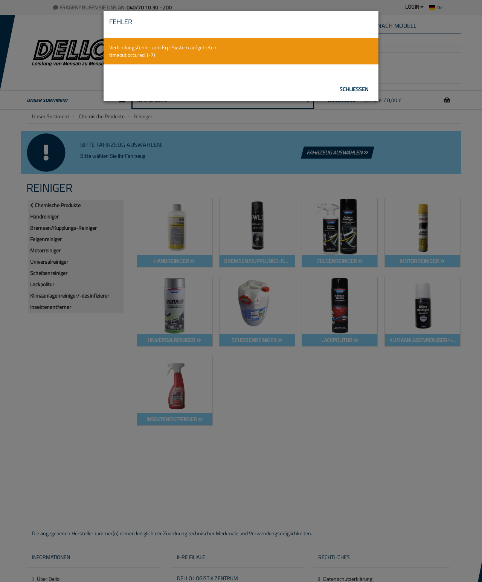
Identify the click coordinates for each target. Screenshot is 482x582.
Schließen (354, 89)
